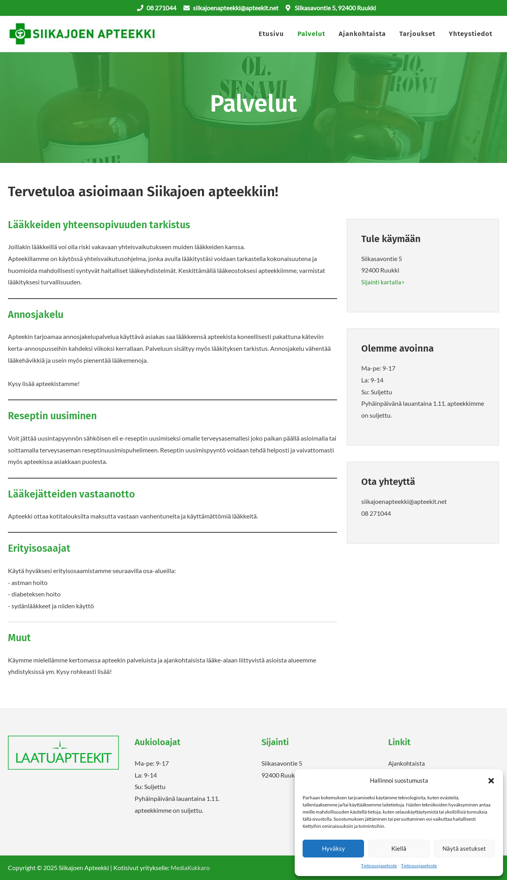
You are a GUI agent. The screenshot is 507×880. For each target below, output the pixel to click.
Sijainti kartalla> (383, 282)
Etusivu (271, 34)
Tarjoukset (417, 34)
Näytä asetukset (464, 848)
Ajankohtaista (362, 34)
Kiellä (398, 848)
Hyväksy (333, 848)
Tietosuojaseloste (379, 866)
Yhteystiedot (470, 34)
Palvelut (311, 34)
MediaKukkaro (191, 868)
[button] (491, 781)
